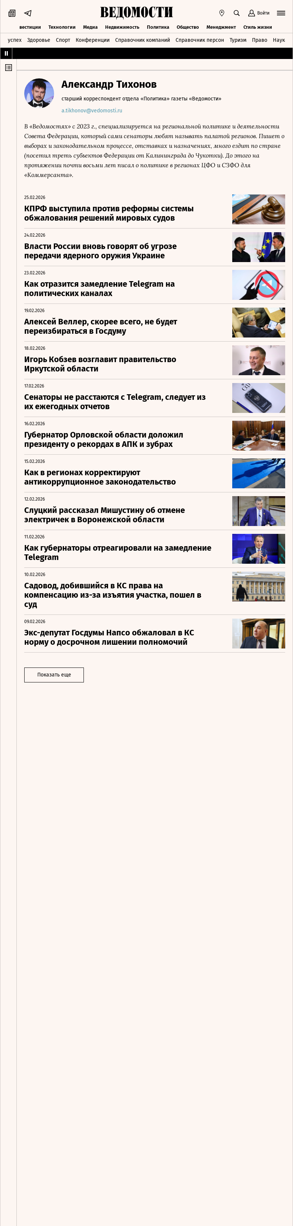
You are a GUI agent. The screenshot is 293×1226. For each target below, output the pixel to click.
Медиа (90, 27)
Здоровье (38, 40)
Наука (280, 40)
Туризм (238, 40)
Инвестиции (27, 27)
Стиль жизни (257, 27)
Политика (158, 27)
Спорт (63, 40)
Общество (188, 27)
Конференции (93, 40)
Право (259, 40)
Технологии (62, 27)
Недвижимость (122, 27)
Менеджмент (221, 27)
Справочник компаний (142, 40)
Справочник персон (200, 40)
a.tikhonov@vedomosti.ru (92, 111)
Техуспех (11, 40)
